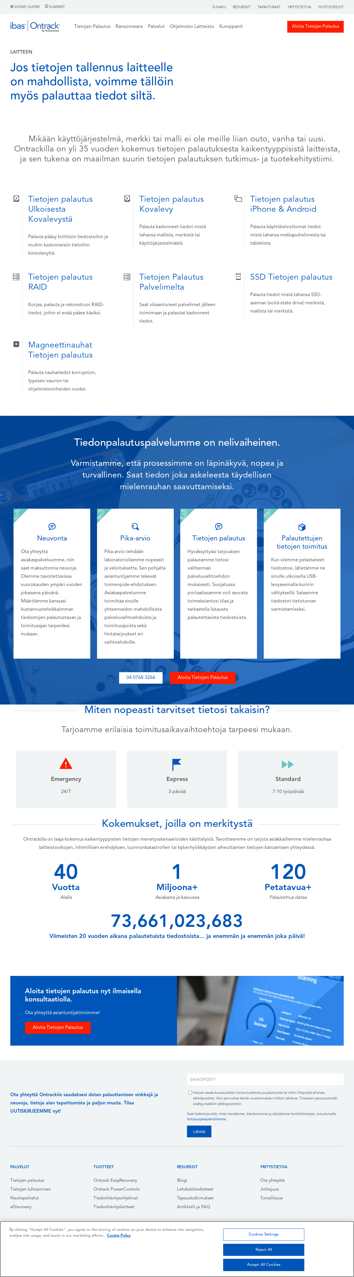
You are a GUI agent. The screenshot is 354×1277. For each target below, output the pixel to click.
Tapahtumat (269, 7)
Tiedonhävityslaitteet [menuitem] (113, 1207)
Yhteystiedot (331, 7)
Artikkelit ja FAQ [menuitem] (193, 1207)
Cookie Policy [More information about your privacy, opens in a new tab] (119, 1236)
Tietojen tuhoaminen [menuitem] (30, 1189)
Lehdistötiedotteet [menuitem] (195, 1189)
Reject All (264, 1250)
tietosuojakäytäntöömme (206, 1119)
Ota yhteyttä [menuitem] (272, 1180)
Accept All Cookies (263, 1265)
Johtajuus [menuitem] (269, 1189)
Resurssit (242, 7)
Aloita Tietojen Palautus (315, 26)
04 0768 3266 (140, 677)
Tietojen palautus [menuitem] (27, 1180)
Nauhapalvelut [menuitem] (24, 1198)
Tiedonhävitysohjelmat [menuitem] (115, 1198)
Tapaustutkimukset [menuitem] (195, 1198)
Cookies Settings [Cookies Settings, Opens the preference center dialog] (264, 1234)
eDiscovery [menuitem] (20, 1207)
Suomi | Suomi (25, 7)
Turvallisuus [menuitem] (271, 1198)
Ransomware (129, 26)
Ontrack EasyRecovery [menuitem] (115, 1180)
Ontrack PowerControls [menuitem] (116, 1189)
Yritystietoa (299, 7)
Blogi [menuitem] (182, 1180)
